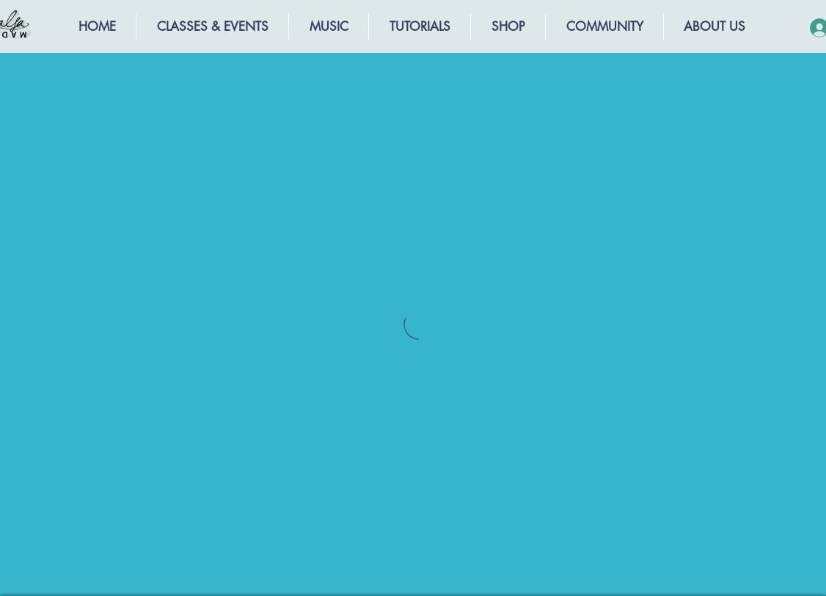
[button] (212, 27)
